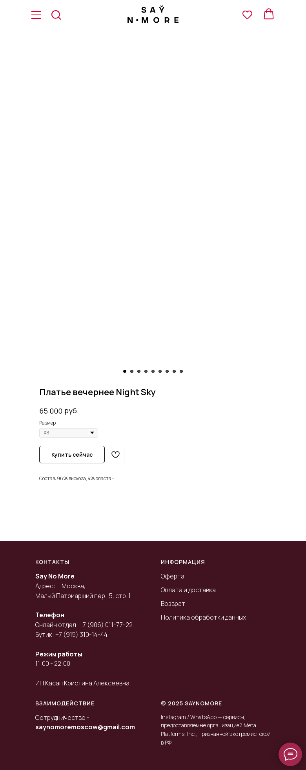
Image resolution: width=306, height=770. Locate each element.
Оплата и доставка (188, 590)
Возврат (173, 603)
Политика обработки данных (203, 617)
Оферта (172, 576)
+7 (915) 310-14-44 (81, 634)
